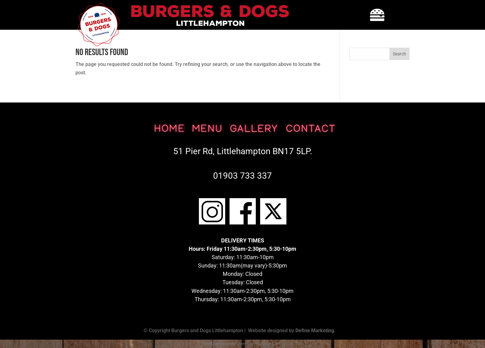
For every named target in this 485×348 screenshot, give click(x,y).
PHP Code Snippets (219, 344)
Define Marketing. (315, 330)
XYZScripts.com (268, 344)
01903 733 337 (242, 176)
